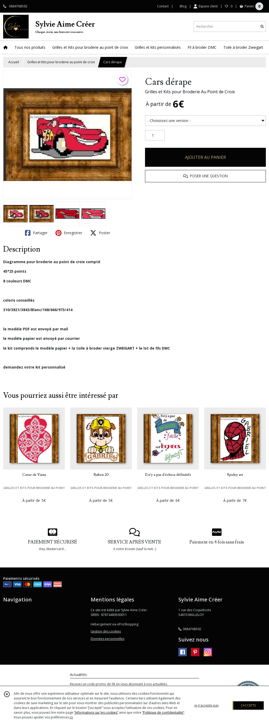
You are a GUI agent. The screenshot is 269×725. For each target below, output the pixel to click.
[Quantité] (155, 135)
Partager (36, 233)
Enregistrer (68, 233)
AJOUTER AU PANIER (205, 157)
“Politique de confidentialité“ (163, 712)
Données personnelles (107, 638)
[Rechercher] (262, 26)
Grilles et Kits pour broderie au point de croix (61, 62)
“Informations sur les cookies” (96, 712)
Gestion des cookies (106, 631)
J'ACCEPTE (248, 705)
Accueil (13, 62)
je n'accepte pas (206, 705)
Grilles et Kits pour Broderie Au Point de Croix (190, 92)
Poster (100, 233)
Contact (163, 6)
